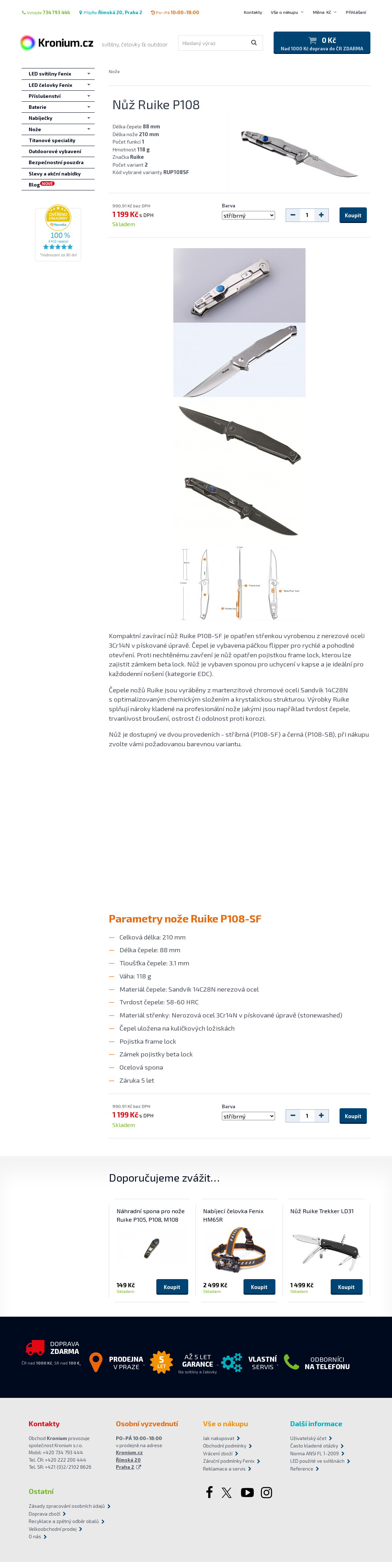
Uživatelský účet (308, 1438)
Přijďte (110, 12)
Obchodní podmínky (224, 1446)
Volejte (46, 12)
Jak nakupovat (218, 1438)
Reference (301, 1469)
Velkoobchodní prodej (53, 1529)
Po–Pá (175, 12)
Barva (228, 205)
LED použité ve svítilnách (317, 1461)
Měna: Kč (322, 12)
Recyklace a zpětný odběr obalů (64, 1521)
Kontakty (253, 12)
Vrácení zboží (218, 1453)
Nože (114, 71)
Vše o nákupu (284, 12)
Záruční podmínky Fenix (228, 1461)
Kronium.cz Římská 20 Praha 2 (129, 1460)
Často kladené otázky (314, 1446)
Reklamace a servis (224, 1469)
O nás (35, 1536)
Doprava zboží (44, 1514)
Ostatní (41, 1491)
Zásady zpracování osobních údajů (67, 1506)
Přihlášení (356, 12)
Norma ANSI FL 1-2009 (314, 1453)
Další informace (316, 1423)
